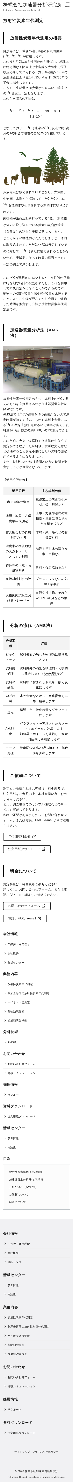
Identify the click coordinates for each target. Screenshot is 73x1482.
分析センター (16, 962)
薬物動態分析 (16, 1011)
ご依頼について (19, 1194)
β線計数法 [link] (20, 430)
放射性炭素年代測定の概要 (26, 1171)
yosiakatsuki (35, 1477)
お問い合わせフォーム (22, 1064)
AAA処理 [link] (50, 673)
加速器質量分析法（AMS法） (27, 1179)
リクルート (15, 1094)
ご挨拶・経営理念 (19, 944)
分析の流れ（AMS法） (23, 1187)
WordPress (59, 1477)
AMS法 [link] (9, 409)
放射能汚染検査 (17, 1020)
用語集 (12, 1147)
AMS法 (12, 1042)
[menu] (67, 4)
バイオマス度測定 (19, 1002)
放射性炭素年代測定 (20, 984)
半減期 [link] (49, 72)
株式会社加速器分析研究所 (32, 4)
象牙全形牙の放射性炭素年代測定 (29, 993)
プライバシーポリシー (46, 1451)
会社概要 (13, 953)
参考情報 (13, 1138)
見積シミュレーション (22, 1073)
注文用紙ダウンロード (22, 1116)
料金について (17, 1202)
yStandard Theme (17, 1477)
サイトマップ (22, 1451)
